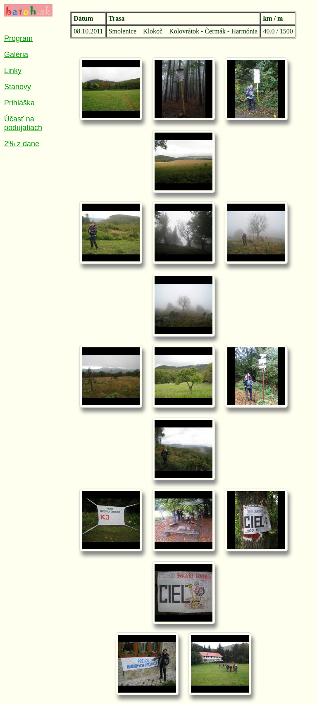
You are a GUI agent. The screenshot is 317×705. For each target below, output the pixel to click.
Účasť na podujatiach (23, 123)
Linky (12, 70)
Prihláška (19, 103)
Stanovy (17, 87)
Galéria (16, 54)
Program (18, 38)
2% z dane (21, 144)
